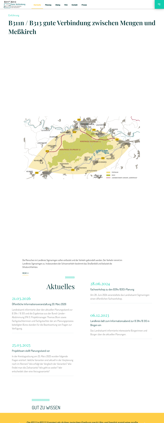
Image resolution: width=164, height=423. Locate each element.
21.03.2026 (21, 298)
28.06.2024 (100, 283)
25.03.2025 (21, 345)
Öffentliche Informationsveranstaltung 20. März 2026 (39, 304)
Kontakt (74, 5)
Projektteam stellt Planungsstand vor (31, 350)
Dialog (57, 5)
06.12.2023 (99, 315)
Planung (48, 5)
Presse (84, 5)
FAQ (65, 5)
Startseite (37, 5)
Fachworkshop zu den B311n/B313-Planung (112, 289)
